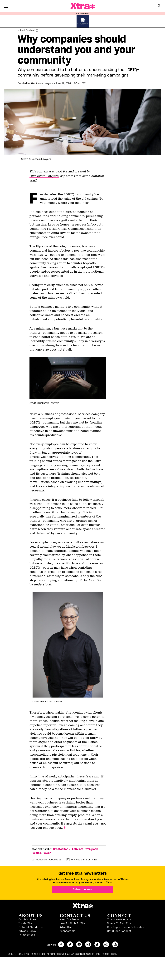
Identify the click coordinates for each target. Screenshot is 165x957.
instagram (88, 944)
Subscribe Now (82, 889)
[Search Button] (159, 6)
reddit (106, 944)
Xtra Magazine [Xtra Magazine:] (82, 905)
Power (47, 853)
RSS (115, 944)
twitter (70, 944)
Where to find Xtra (119, 923)
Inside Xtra (26, 923)
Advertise (66, 927)
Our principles (27, 919)
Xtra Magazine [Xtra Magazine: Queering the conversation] (82, 6)
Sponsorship (67, 931)
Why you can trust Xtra (81, 859)
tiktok (97, 944)
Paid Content (27, 30)
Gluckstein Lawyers (44, 176)
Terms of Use (27, 935)
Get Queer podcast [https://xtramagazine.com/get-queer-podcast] (119, 931)
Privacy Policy (27, 931)
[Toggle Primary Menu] (6, 6)
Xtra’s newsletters (119, 919)
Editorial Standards (31, 927)
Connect (119, 916)
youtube (79, 944)
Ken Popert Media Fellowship (125, 927)
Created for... (61, 849)
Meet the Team (69, 919)
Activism (77, 849)
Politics (36, 853)
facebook (61, 944)
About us (31, 916)
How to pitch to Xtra (73, 923)
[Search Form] (159, 6)
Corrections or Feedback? (46, 859)
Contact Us (75, 916)
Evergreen (91, 849)
